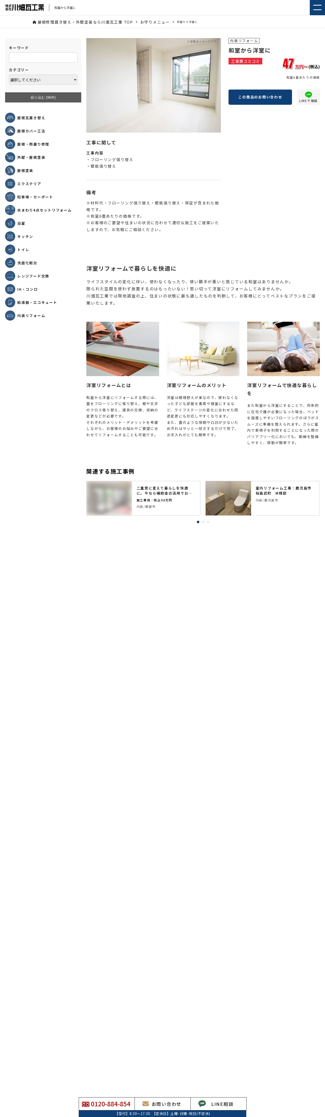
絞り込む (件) (43, 97)
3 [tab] (208, 522)
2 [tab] (203, 522)
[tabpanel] (143, 498)
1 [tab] (198, 522)
